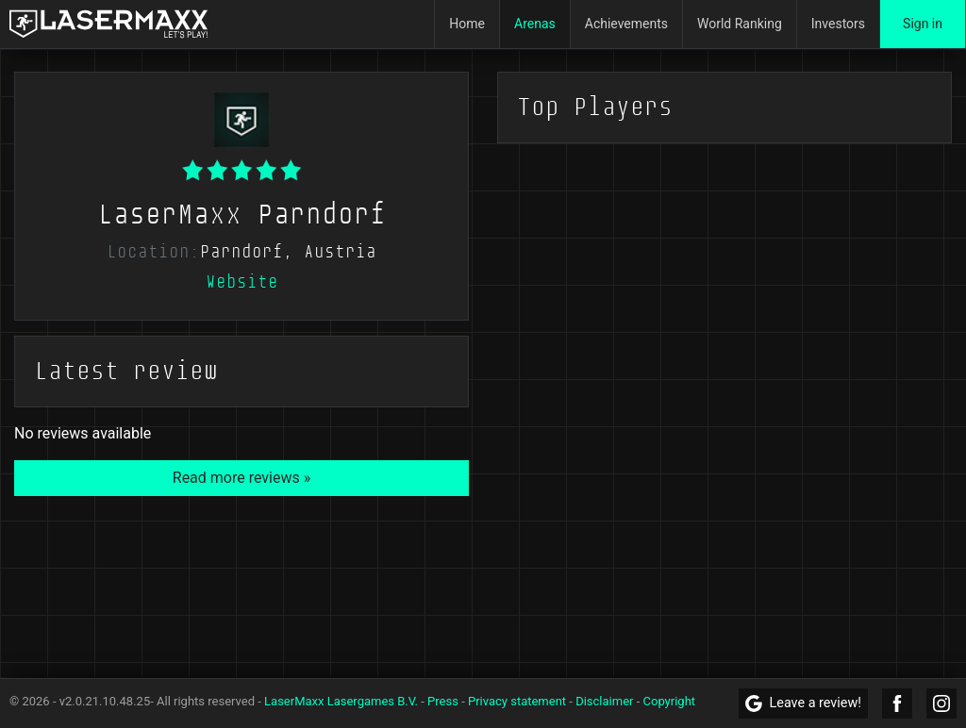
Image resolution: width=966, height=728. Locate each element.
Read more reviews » (241, 478)
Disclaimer (604, 701)
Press (442, 701)
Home (467, 23)
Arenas (535, 23)
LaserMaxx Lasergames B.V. (341, 701)
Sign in (922, 23)
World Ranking (739, 23)
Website (242, 282)
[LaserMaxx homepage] (108, 24)
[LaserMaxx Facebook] (897, 703)
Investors (838, 23)
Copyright (669, 701)
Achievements (626, 23)
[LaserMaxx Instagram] (941, 703)
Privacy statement (517, 701)
